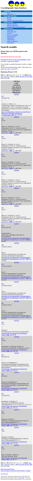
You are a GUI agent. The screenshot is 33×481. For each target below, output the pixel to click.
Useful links (10, 43)
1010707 (16, 282)
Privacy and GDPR (12, 35)
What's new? (10, 14)
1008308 (16, 170)
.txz (12, 69)
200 (23, 76)
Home (8, 13)
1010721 (16, 353)
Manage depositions (12, 25)
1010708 (16, 301)
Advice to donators (12, 41)
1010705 (16, 243)
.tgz (8, 69)
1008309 (16, 188)
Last (5, 76)
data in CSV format (13, 61)
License (9, 33)
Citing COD (10, 38)
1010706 (16, 262)
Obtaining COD (11, 32)
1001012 (16, 94)
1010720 (16, 337)
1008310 (16, 206)
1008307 (16, 152)
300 (25, 76)
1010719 (16, 320)
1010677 (16, 223)
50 (18, 76)
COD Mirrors (11, 39)
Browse (9, 17)
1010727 (16, 445)
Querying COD (11, 36)
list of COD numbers (20, 59)
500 (28, 76)
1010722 (16, 372)
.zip (5, 69)
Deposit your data (12, 24)
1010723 (16, 392)
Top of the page (4, 473)
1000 (30, 76)
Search (9, 19)
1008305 (16, 117)
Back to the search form (7, 469)
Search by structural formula (15, 20)
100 (21, 76)
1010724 (16, 409)
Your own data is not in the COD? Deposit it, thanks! (16, 470)
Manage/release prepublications (16, 27)
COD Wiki (10, 30)
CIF (2, 96)
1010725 (16, 427)
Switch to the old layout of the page (11, 56)
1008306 (16, 134)
